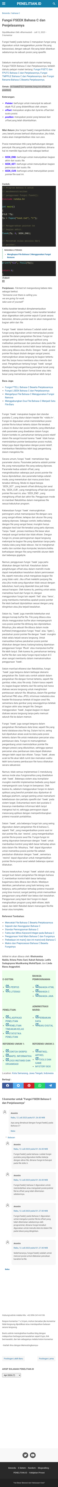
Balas (13, 1131)
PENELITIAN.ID (29, 4)
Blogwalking (43, 1468)
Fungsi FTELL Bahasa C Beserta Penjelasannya (29, 387)
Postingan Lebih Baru (13, 1358)
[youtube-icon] (33, 1455)
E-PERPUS (12, 987)
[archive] (11, 1375)
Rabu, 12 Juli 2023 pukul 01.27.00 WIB (31, 1211)
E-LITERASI (12, 991)
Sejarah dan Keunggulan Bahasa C (22, 926)
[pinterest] (29, 1085)
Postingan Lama (46, 1358)
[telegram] (50, 1085)
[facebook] (7, 1085)
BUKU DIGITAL (44, 1025)
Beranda (12, 1468)
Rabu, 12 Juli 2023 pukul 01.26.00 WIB (28, 1117)
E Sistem (22, 1468)
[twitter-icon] (25, 1455)
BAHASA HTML (44, 987)
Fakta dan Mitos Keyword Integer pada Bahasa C (29, 933)
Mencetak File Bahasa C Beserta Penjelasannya (29, 922)
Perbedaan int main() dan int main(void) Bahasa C (30, 939)
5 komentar (7, 35)
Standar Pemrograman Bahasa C (21, 929)
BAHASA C (42, 991)
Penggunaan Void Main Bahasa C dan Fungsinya (30, 936)
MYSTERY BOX (43, 1066)
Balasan (11, 1137)
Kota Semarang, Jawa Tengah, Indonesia (33, 1073)
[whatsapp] (39, 1085)
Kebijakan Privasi (37, 1473)
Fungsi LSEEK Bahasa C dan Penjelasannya (27, 390)
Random (32, 1468)
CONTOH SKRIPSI (16, 1051)
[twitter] (18, 1085)
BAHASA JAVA (44, 996)
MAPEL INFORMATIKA (18, 1056)
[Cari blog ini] (54, 3)
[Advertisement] (29, 1411)
